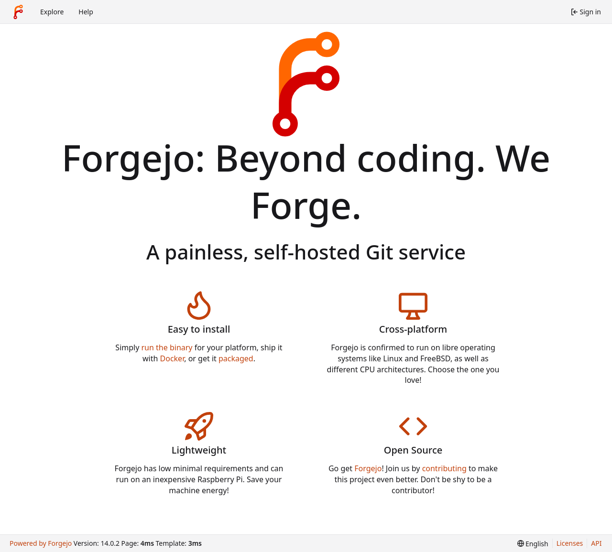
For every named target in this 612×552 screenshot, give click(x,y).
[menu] (532, 543)
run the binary (167, 347)
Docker (172, 358)
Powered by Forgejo (41, 543)
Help (85, 11)
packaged (236, 358)
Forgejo (368, 468)
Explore (52, 11)
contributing (444, 468)
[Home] (18, 12)
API (596, 543)
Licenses (570, 543)
